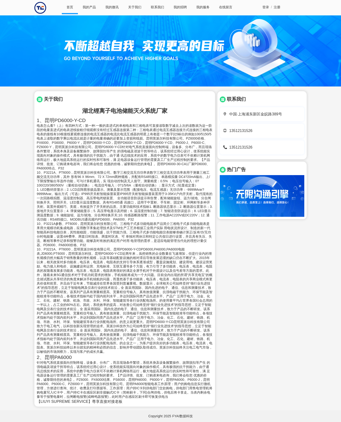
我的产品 (89, 7)
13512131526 (240, 131)
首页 (70, 7)
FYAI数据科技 (182, 416)
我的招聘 (180, 7)
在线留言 (225, 7)
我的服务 (203, 7)
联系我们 (157, 7)
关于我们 (134, 7)
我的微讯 (112, 7)
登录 (265, 7)
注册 (277, 7)
